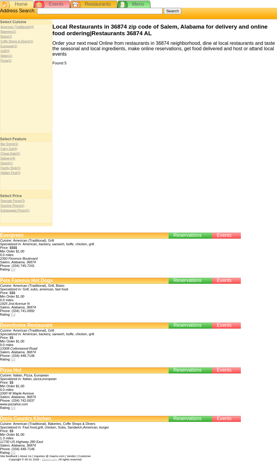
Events (56, 4)
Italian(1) (6, 55)
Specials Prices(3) (13, 201)
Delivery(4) (8, 158)
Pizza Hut (10, 370)
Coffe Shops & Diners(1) (17, 41)
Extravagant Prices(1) (15, 210)
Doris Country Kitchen (25, 418)
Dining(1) (7, 163)
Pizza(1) (6, 60)
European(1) (9, 46)
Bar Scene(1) (9, 144)
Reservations (187, 235)
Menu (138, 4)
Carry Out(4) (9, 148)
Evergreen (11, 235)
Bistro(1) (6, 36)
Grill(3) (5, 51)
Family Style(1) (11, 168)
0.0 (13, 269)
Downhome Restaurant (26, 325)
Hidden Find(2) (10, 173)
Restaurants (98, 4)
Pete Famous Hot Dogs (26, 280)
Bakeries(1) (8, 31)
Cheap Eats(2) (10, 153)
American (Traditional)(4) (17, 27)
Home (21, 4)
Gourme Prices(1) (12, 205)
